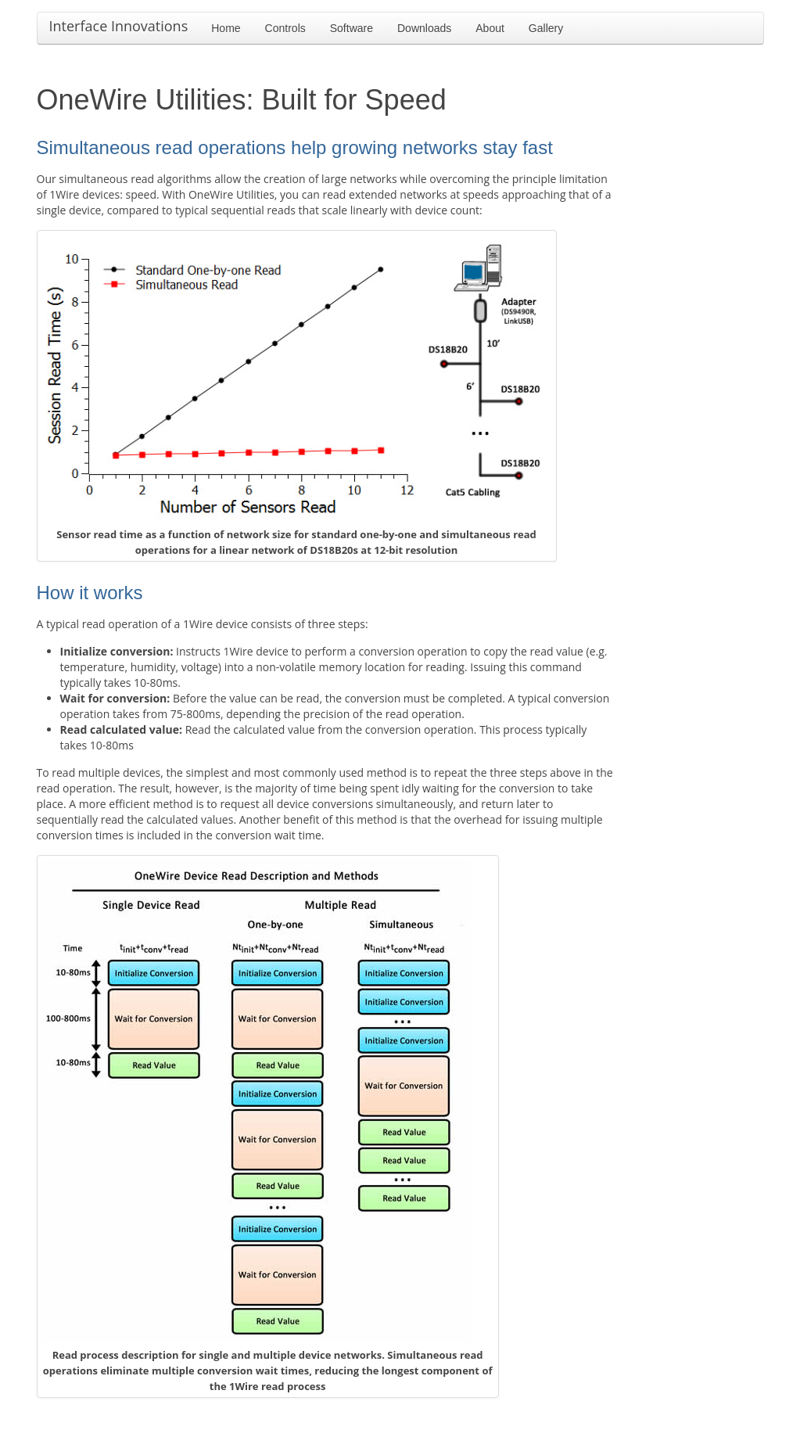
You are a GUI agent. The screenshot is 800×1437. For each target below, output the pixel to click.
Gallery (546, 28)
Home (225, 28)
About (489, 28)
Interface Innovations (118, 25)
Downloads (424, 28)
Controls (285, 28)
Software (351, 28)
